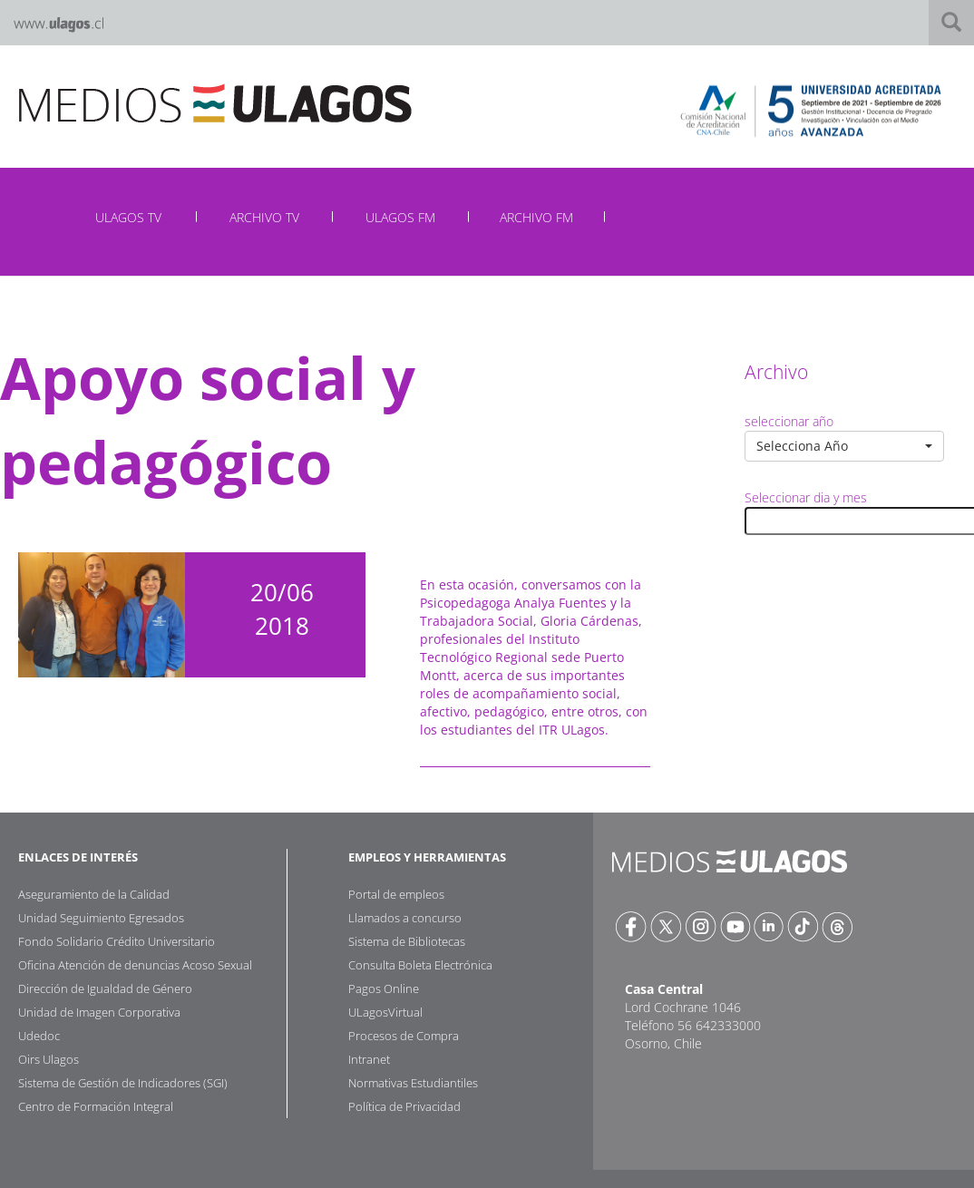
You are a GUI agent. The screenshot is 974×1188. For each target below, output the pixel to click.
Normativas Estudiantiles (413, 1083)
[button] (844, 446)
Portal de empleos (396, 894)
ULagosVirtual (385, 1012)
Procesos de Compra (403, 1035)
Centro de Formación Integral (95, 1106)
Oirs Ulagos (48, 1059)
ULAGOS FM (400, 217)
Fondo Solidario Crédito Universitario (116, 941)
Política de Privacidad (404, 1106)
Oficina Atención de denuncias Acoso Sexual (135, 965)
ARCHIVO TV (264, 217)
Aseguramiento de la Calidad (94, 894)
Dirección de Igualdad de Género (105, 988)
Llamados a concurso (405, 918)
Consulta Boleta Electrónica (420, 965)
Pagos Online (383, 988)
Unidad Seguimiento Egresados (101, 918)
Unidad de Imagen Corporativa (99, 1012)
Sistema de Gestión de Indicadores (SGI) (123, 1083)
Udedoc (39, 1035)
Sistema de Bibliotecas (406, 941)
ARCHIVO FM (536, 217)
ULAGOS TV (128, 217)
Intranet (369, 1059)
